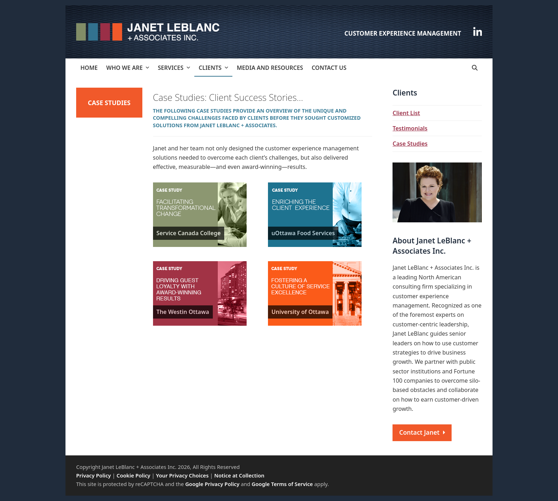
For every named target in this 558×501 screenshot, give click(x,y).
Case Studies (410, 144)
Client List (406, 113)
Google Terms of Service (282, 483)
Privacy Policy (93, 475)
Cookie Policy (134, 475)
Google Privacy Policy (212, 483)
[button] (475, 68)
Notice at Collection (239, 475)
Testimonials (410, 128)
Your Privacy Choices (182, 475)
